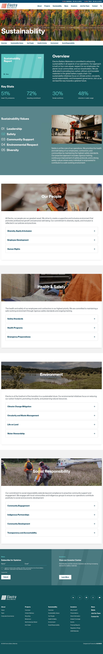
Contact (95, 6)
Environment (54, 43)
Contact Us (95, 616)
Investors (74, 6)
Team (2, 613)
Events (72, 622)
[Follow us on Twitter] (80, 597)
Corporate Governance (7, 616)
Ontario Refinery (29, 613)
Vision (3, 610)
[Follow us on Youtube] (99, 597)
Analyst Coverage (75, 619)
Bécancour (28, 619)
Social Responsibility (68, 43)
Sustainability (57, 6)
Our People (30, 43)
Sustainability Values (17, 43)
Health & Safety (42, 43)
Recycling (27, 616)
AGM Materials (74, 631)
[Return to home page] (9, 6)
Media (93, 610)
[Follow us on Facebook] (86, 597)
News (66, 6)
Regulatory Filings (75, 628)
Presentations (74, 613)
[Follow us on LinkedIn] (73, 597)
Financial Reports (75, 625)
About (39, 6)
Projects (47, 6)
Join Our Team (84, 6)
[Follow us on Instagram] (93, 597)
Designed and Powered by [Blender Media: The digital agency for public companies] (92, 643)
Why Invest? (73, 610)
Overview (4, 43)
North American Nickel (31, 622)
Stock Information (75, 616)
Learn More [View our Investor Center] (65, 577)
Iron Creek (28, 625)
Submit (5, 577)
